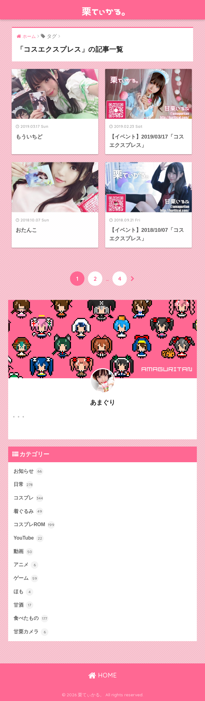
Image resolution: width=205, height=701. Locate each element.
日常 (23, 485)
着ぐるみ (28, 511)
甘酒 (23, 605)
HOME (102, 675)
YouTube (28, 538)
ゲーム (25, 578)
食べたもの (30, 618)
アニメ (25, 565)
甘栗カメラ (30, 632)
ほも (23, 592)
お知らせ (28, 471)
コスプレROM (34, 525)
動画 (23, 552)
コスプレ (28, 498)
